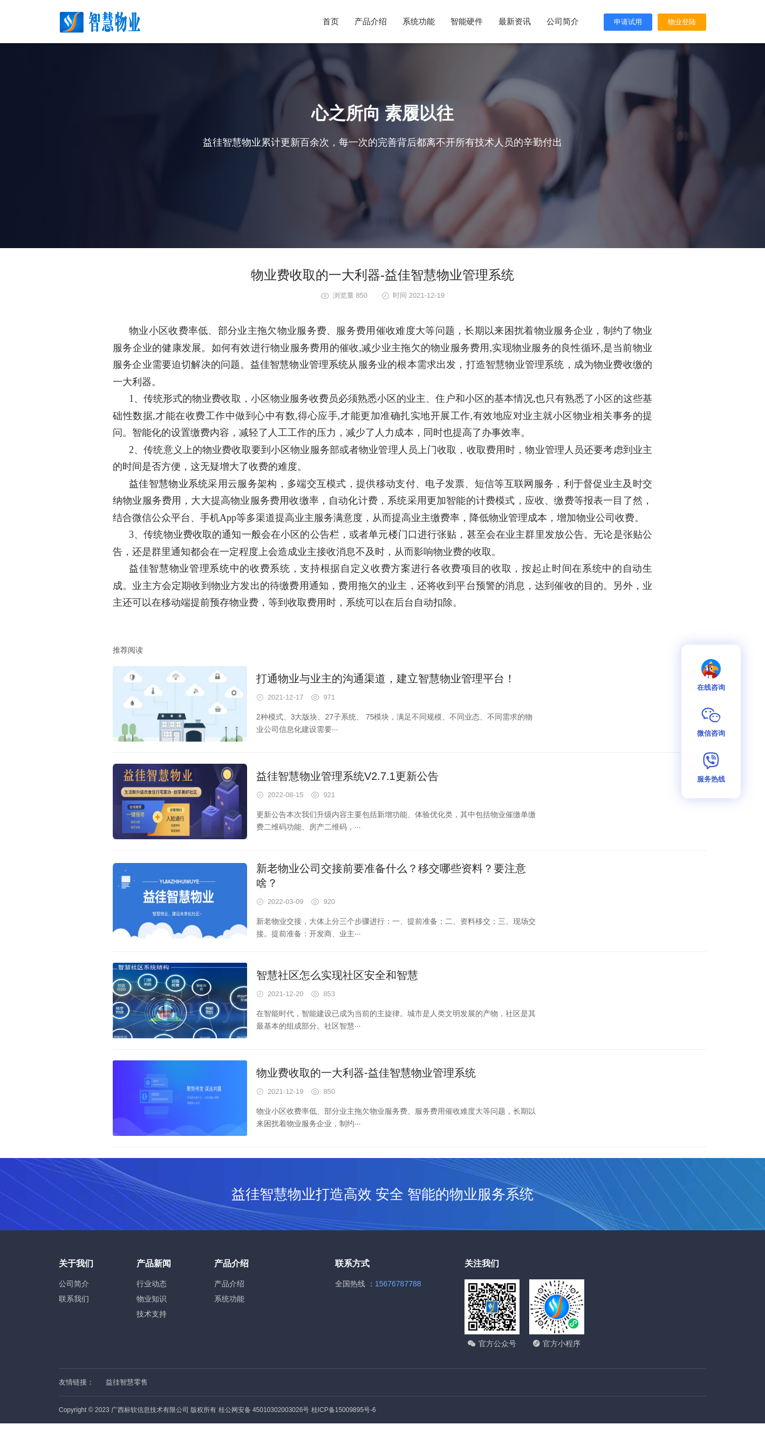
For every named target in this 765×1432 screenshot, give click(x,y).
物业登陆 (682, 22)
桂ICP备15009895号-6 (343, 1410)
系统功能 (418, 21)
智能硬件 (466, 21)
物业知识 (151, 1298)
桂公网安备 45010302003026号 (264, 1410)
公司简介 (563, 21)
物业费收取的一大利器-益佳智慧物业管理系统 (366, 1073)
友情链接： (76, 1382)
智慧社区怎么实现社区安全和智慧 (337, 975)
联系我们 (74, 1298)
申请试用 (628, 22)
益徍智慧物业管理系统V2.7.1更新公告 (347, 776)
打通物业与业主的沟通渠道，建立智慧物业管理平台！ (385, 678)
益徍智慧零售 (127, 1382)
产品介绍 (370, 21)
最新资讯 (514, 21)
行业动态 (151, 1283)
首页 (331, 21)
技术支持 (151, 1314)
